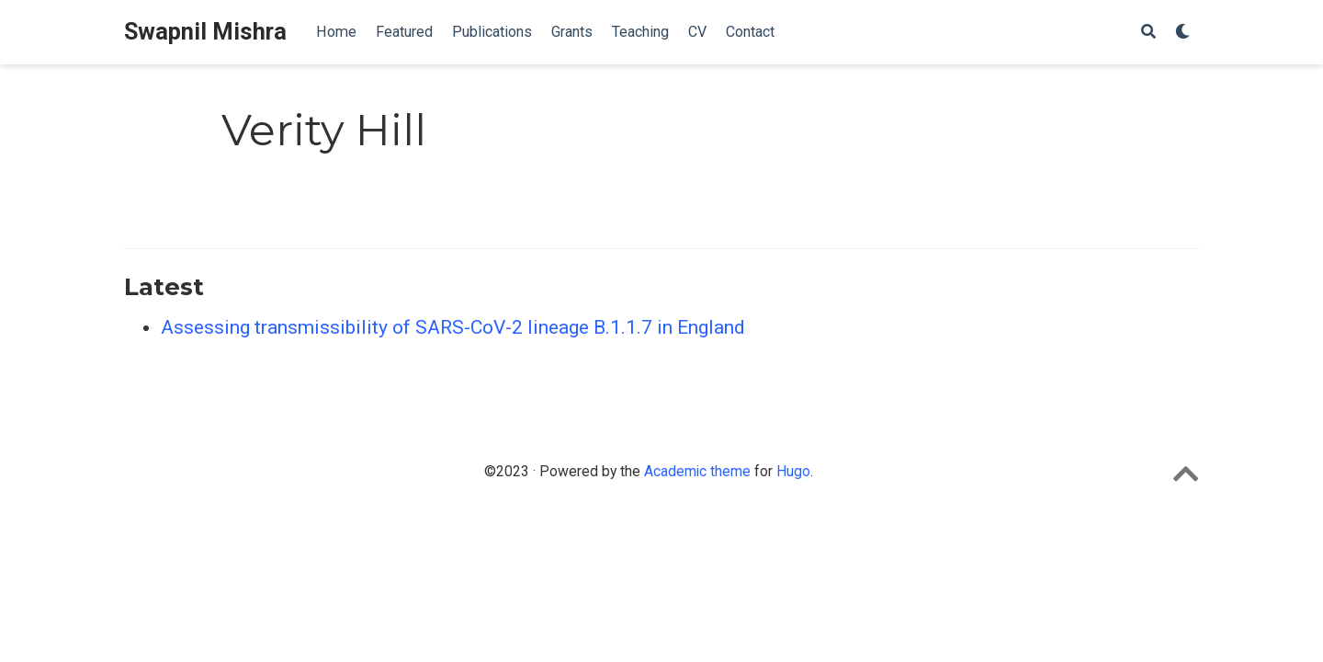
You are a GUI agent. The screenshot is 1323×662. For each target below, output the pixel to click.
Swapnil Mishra (205, 31)
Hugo (793, 471)
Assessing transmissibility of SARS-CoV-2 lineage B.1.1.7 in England (453, 327)
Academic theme (697, 471)
